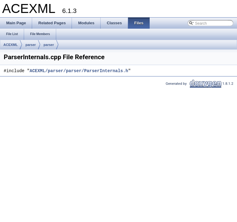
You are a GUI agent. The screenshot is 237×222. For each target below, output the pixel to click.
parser (30, 45)
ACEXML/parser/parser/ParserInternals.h (79, 71)
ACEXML (10, 45)
